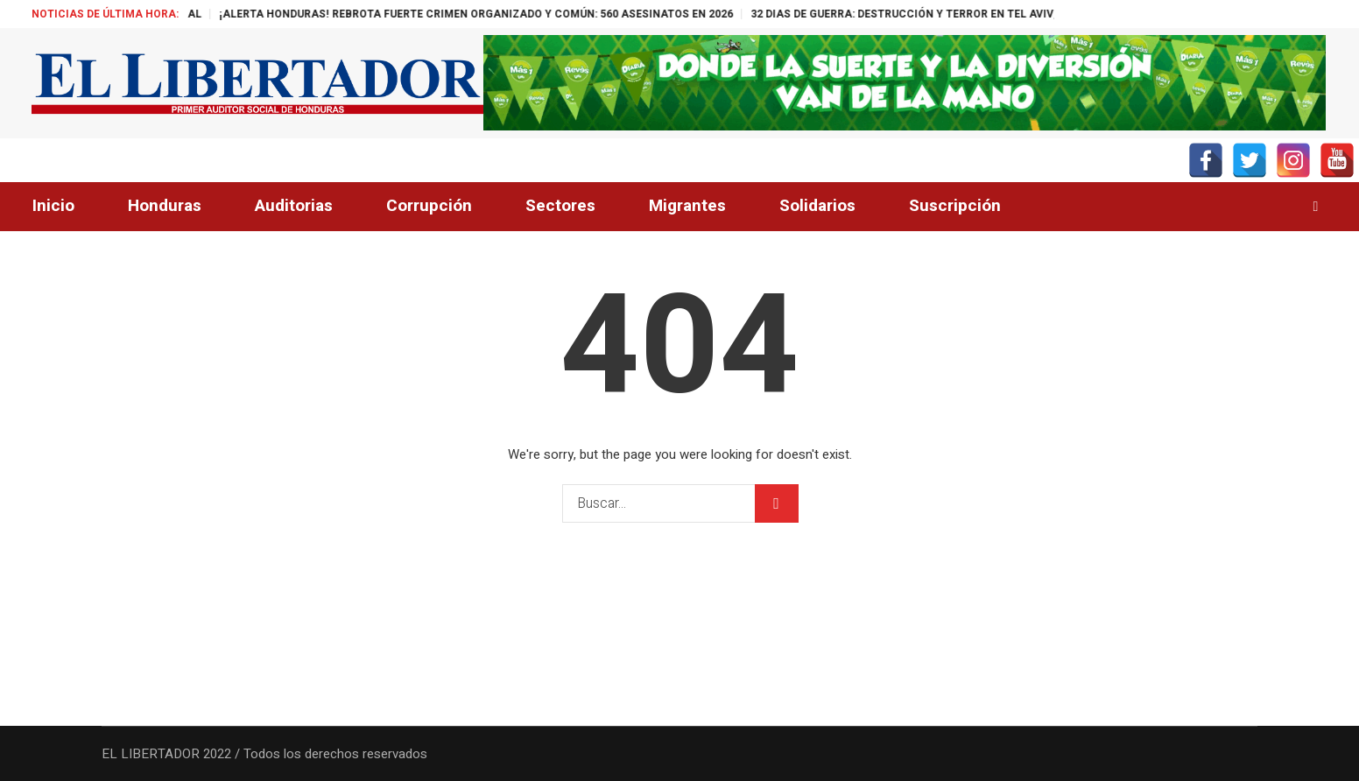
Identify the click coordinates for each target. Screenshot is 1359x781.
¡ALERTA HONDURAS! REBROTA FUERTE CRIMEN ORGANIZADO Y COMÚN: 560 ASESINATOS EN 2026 (500, 14)
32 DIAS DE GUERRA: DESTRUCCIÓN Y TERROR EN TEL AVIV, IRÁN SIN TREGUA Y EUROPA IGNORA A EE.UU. (1047, 14)
